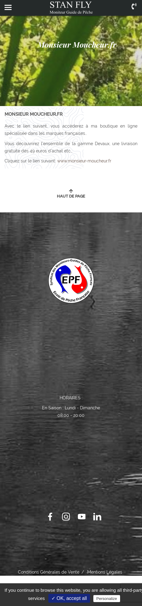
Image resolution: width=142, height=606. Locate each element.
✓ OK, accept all (69, 598)
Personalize (106, 598)
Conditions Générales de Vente (48, 572)
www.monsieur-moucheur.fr (84, 160)
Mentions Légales (104, 572)
